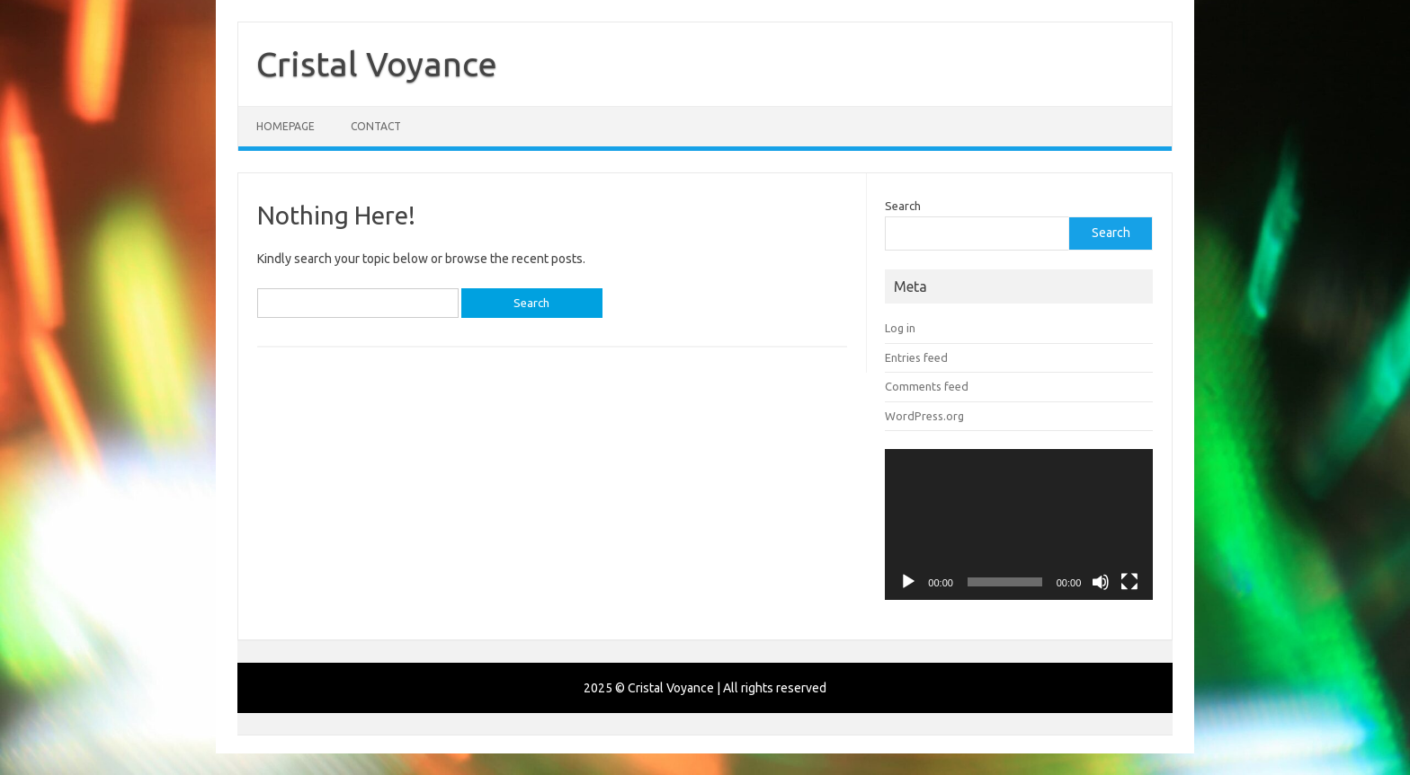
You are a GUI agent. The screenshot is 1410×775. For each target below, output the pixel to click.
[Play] (908, 582)
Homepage (285, 126)
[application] (1019, 524)
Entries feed (916, 357)
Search (903, 205)
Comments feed (926, 386)
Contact (376, 126)
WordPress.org (924, 416)
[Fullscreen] (1129, 582)
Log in (900, 327)
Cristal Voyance (376, 64)
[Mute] (1101, 582)
